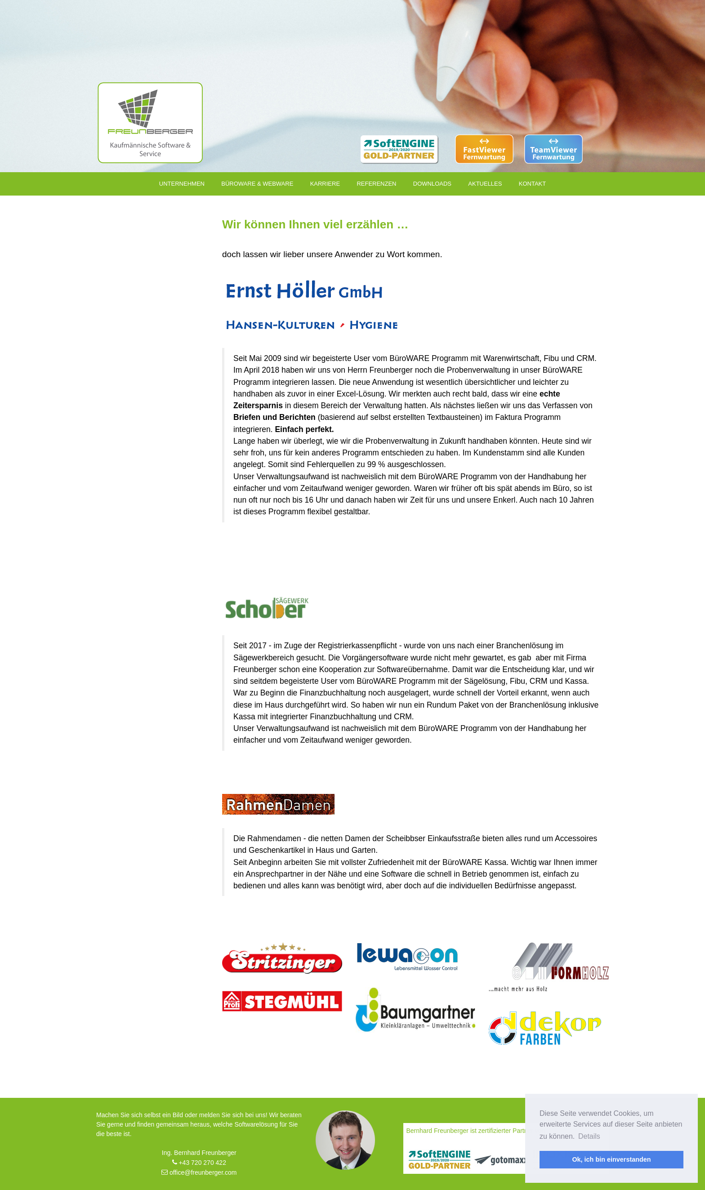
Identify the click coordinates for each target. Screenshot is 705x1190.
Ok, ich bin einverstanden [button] (611, 1159)
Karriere (325, 183)
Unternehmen (182, 183)
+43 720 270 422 (199, 1162)
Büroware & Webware (257, 183)
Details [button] (589, 1136)
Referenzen (376, 183)
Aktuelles (485, 183)
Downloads (432, 183)
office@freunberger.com (198, 1172)
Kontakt (532, 183)
